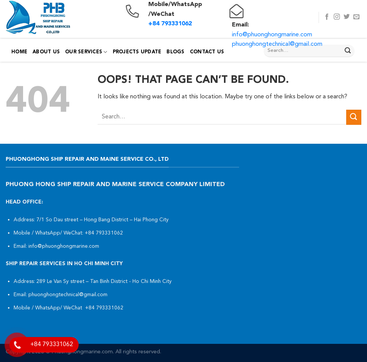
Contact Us (207, 52)
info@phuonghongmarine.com (272, 35)
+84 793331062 (104, 233)
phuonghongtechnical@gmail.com (277, 44)
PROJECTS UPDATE (137, 52)
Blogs (175, 52)
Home (19, 52)
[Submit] (347, 51)
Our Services (86, 52)
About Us (46, 52)
